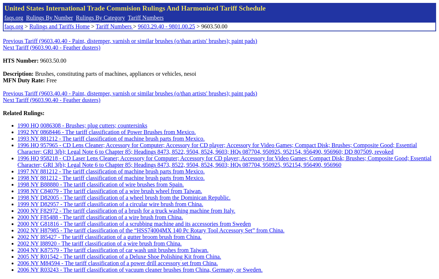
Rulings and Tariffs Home (59, 26)
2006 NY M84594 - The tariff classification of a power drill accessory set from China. (117, 263)
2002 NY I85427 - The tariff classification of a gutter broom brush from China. (109, 237)
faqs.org (13, 18)
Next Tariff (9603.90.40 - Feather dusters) (51, 47)
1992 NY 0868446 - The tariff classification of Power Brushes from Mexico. (106, 132)
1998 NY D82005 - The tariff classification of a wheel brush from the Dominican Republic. (124, 197)
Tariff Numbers (146, 18)
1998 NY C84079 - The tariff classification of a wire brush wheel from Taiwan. (109, 191)
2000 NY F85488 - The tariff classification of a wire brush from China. (100, 217)
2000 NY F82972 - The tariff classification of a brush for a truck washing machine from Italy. (126, 211)
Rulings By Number (49, 18)
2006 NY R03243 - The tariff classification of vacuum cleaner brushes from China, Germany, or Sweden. (140, 270)
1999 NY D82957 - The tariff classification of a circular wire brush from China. (110, 204)
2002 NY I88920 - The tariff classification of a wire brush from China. (99, 243)
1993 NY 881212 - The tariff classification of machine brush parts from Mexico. (111, 138)
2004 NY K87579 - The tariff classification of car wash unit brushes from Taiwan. (112, 250)
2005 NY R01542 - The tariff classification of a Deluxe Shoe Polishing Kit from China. (119, 257)
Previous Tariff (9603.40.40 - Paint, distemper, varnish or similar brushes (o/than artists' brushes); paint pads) (130, 41)
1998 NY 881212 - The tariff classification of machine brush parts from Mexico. (111, 178)
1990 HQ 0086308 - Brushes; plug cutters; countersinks (82, 125)
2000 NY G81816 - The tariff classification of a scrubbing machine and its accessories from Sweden (134, 224)
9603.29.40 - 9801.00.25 (166, 26)
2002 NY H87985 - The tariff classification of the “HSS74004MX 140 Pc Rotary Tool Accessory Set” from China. (150, 230)
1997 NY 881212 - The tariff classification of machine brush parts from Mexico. (111, 171)
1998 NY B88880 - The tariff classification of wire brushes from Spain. (100, 184)
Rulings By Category (100, 18)
